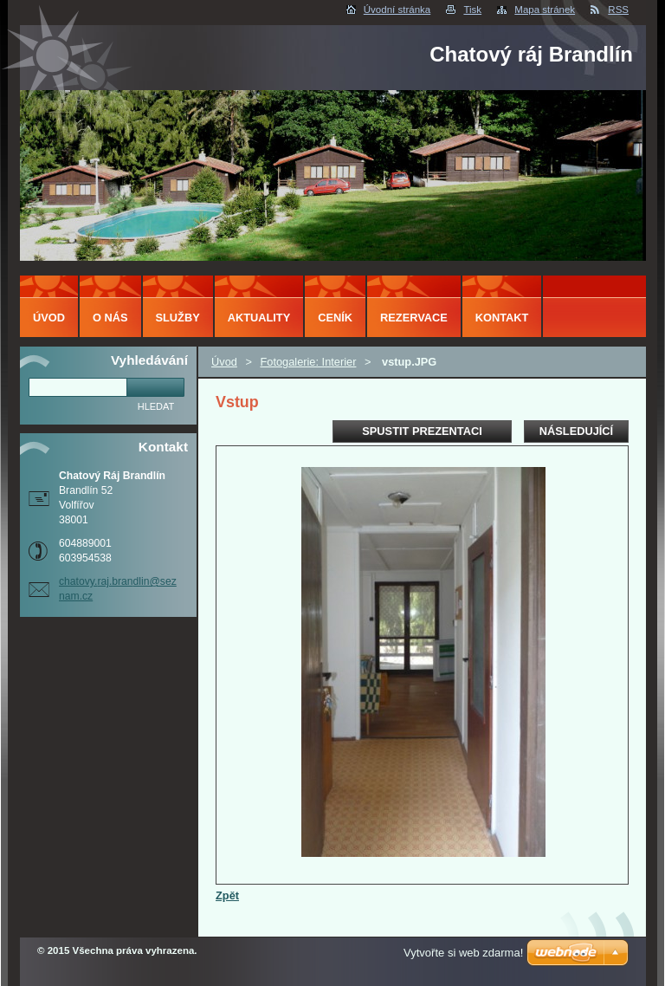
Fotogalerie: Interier (308, 361)
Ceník (335, 317)
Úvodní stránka (397, 9)
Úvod (224, 361)
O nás (110, 317)
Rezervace (414, 317)
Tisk (472, 9)
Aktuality (259, 317)
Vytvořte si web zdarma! (463, 952)
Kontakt (502, 317)
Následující (576, 431)
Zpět (227, 895)
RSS (618, 9)
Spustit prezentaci (421, 431)
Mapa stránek (544, 9)
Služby (178, 317)
